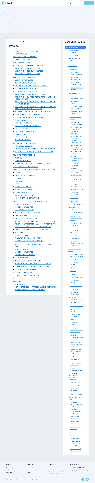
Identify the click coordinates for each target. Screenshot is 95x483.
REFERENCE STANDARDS (24, 207)
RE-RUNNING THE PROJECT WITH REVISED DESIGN (33, 164)
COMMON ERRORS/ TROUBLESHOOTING (30, 290)
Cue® (11, 470)
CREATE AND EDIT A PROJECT (24, 77)
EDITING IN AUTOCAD (23, 161)
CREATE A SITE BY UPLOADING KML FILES (30, 94)
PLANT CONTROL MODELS (24, 189)
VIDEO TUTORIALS (20, 54)
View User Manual (77, 47)
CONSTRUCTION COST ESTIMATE (27, 269)
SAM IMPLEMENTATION (23, 187)
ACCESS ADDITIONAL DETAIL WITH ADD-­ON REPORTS (35, 149)
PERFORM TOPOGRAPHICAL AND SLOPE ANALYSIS (33, 112)
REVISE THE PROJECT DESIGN (24, 155)
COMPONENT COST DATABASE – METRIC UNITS (32, 267)
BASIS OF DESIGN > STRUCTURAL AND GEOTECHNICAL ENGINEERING (73, 376)
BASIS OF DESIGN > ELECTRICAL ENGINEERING (30, 201)
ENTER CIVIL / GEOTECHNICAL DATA (28, 126)
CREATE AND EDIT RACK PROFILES (27, 74)
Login (89, 3)
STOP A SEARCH (21, 137)
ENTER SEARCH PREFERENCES (26, 131)
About (62, 3)
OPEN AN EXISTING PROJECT (25, 83)
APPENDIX (17, 281)
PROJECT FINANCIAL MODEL (25, 272)
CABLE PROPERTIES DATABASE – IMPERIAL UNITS (33, 227)
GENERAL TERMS (21, 284)
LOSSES (18, 184)
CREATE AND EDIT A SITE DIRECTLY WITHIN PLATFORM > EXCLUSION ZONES (76, 139)
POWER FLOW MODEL (23, 192)
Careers (29, 472)
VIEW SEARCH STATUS (23, 140)
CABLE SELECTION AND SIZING (26, 218)
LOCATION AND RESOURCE (25, 175)
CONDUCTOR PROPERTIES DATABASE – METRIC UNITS (35, 224)
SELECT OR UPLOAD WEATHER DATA (28, 114)
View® (10, 467)
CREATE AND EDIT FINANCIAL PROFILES (29, 65)
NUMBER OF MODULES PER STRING (28, 213)
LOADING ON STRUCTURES (25, 255)
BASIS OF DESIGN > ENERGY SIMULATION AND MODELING (34, 170)
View (54, 3)
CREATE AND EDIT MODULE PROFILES (28, 68)
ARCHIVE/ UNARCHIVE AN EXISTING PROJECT (31, 86)
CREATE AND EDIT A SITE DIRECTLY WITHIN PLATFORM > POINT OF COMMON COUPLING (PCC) (76, 149)
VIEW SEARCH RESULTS (23, 146)
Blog (69, 3)
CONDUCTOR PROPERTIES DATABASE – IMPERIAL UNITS (35, 221)
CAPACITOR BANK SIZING (24, 195)
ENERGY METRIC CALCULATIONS (27, 198)
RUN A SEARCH (20, 134)
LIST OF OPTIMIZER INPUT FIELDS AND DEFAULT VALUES (35, 287)
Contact (77, 3)
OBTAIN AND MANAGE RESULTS (24, 143)
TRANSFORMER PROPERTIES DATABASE (29, 241)
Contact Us (51, 467)
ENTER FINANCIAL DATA (23, 129)
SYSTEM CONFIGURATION (24, 210)
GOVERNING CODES (22, 204)
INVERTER (18, 181)
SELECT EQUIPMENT (22, 120)
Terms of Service (44, 479)
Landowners (9, 472)
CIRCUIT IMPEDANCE (22, 235)
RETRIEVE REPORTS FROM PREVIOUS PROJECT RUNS (34, 152)
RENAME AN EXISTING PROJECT (26, 88)
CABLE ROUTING (21, 215)
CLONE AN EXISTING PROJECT (26, 91)
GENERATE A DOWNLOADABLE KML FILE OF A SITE (33, 117)
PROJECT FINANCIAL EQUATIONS (27, 275)
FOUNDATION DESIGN (23, 258)
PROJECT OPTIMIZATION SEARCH (25, 167)
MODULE (18, 178)
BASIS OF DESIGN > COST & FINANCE (27, 261)
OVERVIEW (19, 158)
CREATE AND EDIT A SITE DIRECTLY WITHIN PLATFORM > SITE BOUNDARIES (76, 130)
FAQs (15, 278)
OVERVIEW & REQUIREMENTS (23, 60)
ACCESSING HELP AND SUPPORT (25, 57)
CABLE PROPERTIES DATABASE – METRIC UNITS (32, 230)
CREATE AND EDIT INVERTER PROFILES (29, 71)
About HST (30, 470)
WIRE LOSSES (20, 232)
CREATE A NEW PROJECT (24, 80)
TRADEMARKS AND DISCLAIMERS (25, 51)
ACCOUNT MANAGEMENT (22, 62)
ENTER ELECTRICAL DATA (24, 123)
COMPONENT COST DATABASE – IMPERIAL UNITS (33, 264)
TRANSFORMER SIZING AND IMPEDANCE (29, 238)
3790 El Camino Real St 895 (58, 473)
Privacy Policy (35, 479)
